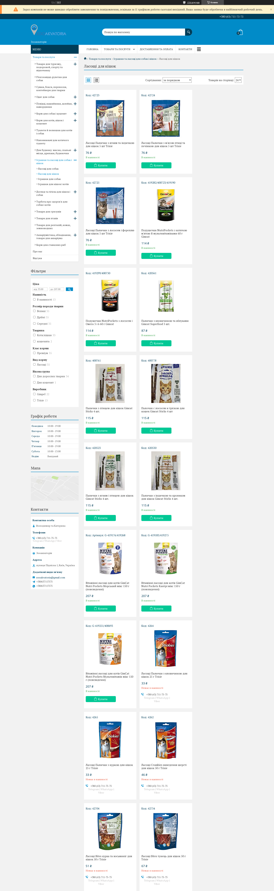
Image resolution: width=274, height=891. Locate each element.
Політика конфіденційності (158, 887)
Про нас (37, 251)
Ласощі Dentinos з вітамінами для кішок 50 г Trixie (107, 774)
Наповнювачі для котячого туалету (52, 141)
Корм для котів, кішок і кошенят (50, 122)
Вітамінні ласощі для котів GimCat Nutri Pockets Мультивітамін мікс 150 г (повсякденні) (107, 502)
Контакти (185, 49)
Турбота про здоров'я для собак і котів (51, 203)
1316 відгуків (193, 2)
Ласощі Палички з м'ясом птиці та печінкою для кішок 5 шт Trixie (162, 144)
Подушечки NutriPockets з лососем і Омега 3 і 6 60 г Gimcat (163, 232)
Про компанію (42, 865)
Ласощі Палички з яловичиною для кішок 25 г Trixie (163, 500)
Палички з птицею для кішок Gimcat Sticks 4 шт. (109, 322)
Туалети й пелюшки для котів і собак (54, 131)
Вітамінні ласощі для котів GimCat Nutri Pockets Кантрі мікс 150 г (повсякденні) (216, 411)
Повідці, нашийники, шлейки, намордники (54, 105)
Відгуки (37, 258)
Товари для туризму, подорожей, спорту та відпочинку (49, 67)
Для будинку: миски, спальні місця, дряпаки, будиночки (53, 151)
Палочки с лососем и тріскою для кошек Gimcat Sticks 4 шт (161, 322)
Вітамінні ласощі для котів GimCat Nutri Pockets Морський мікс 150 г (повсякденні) (161, 411)
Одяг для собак (45, 97)
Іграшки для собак (49, 179)
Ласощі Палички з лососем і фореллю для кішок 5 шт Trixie (214, 144)
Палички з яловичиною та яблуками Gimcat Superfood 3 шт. (217, 232)
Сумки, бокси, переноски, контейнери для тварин (51, 88)
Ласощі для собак (48, 168)
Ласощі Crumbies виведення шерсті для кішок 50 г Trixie (108, 592)
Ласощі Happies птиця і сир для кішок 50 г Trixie (214, 683)
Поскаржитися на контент (130, 887)
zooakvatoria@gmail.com (50, 577)
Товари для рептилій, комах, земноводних (53, 226)
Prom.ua (153, 884)
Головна (92, 49)
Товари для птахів (47, 218)
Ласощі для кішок (48, 173)
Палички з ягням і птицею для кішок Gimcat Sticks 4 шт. (214, 322)
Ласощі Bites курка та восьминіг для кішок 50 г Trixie (163, 592)
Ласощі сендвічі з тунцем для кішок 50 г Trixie (163, 683)
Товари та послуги (117, 49)
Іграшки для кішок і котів (53, 184)
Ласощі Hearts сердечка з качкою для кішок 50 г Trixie (107, 683)
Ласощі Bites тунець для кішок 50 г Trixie (216, 592)
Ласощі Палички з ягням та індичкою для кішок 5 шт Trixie (106, 144)
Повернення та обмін (46, 860)
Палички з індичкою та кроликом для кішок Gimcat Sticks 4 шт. (108, 410)
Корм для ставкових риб (51, 244)
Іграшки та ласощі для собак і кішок (135, 58)
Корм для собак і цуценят (51, 113)
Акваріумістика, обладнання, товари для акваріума (53, 236)
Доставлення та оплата (156, 49)
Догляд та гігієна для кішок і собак (53, 193)
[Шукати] (188, 30)
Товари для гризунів (48, 211)
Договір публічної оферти (49, 870)
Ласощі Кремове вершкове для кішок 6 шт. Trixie (160, 774)
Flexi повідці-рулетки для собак (51, 78)
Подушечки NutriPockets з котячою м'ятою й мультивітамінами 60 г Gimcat (108, 233)
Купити (103, 165)
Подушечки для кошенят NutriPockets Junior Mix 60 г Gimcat (216, 774)
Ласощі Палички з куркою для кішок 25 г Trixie (217, 500)
